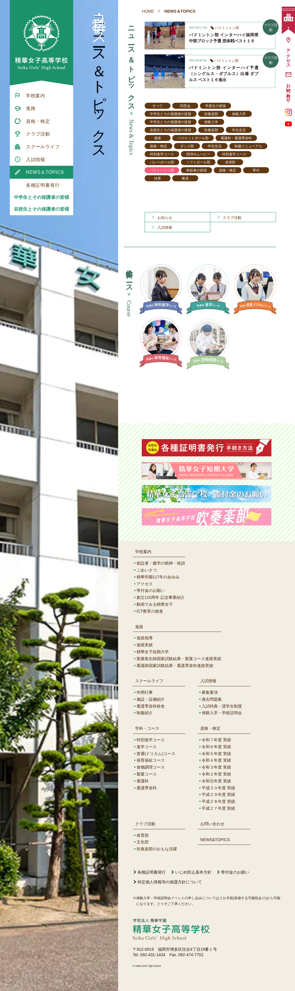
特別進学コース (162, 154)
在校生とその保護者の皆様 (41, 209)
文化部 (143, 842)
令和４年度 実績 (216, 760)
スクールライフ (149, 681)
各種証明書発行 (151, 872)
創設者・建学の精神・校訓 (161, 563)
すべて (157, 106)
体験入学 (239, 114)
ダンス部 (187, 146)
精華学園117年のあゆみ (158, 577)
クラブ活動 (145, 824)
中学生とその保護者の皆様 (41, 197)
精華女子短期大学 (153, 651)
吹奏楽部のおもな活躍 (157, 849)
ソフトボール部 (198, 162)
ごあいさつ (147, 570)
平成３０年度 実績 (218, 788)
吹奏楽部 (211, 114)
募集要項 (210, 692)
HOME (148, 11)
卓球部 (230, 162)
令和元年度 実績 (216, 781)
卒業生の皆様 (215, 106)
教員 (185, 178)
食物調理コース (151, 767)
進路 (157, 138)
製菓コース (147, 774)
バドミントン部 (162, 170)
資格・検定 (158, 146)
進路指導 (145, 638)
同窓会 (185, 106)
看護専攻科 (147, 788)
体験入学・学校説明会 (222, 712)
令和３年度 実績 (216, 767)
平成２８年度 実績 (218, 801)
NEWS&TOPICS (215, 839)
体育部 (143, 835)
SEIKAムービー (198, 154)
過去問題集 (212, 699)
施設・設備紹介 (151, 699)
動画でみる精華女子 (155, 604)
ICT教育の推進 (150, 611)
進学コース (147, 746)
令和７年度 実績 (216, 739)
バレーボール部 (162, 162)
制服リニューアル (248, 146)
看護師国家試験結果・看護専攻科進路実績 (175, 665)
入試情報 (208, 681)
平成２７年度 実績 (218, 808)
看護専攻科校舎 (151, 706)
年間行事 (145, 692)
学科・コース (147, 728)
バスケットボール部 (193, 138)
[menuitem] (41, 95)
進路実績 (145, 645)
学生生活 (239, 130)
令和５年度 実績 (216, 753)
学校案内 (143, 551)
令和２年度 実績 (216, 774)
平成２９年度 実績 (218, 794)
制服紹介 (145, 712)
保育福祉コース (151, 760)
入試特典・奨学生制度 (222, 706)
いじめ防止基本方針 (193, 872)
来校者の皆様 (196, 170)
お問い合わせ (212, 824)
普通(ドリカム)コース (156, 753)
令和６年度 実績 (216, 746)
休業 (157, 178)
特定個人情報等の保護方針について (169, 882)
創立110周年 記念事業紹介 (161, 597)
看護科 (143, 781)
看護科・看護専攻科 (236, 138)
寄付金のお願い (151, 590)
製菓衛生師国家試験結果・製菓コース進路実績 (179, 658)
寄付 (256, 170)
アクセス (145, 584)
